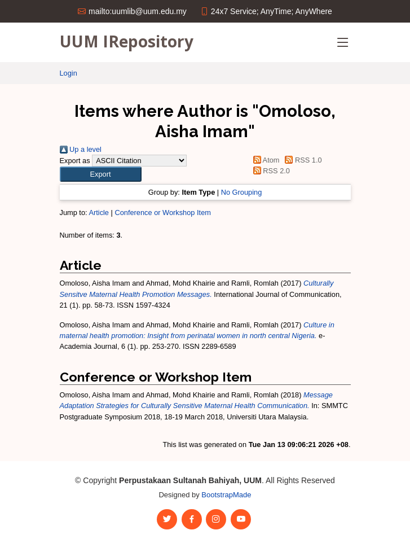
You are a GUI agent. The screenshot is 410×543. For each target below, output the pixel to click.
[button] (101, 174)
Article (99, 212)
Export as (75, 160)
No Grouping (241, 192)
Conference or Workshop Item (162, 212)
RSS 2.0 (269, 171)
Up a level (81, 149)
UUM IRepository (126, 41)
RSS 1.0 (301, 160)
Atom (264, 160)
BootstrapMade (226, 495)
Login (68, 73)
